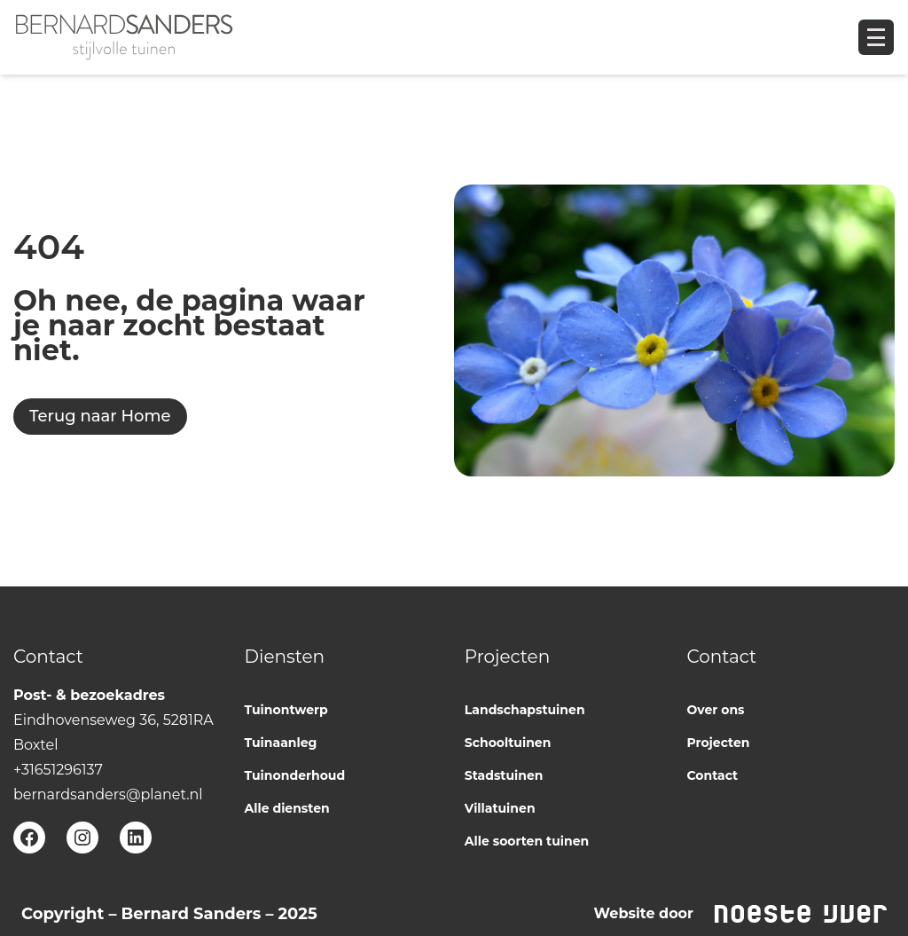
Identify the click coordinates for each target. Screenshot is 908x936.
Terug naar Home (100, 416)
